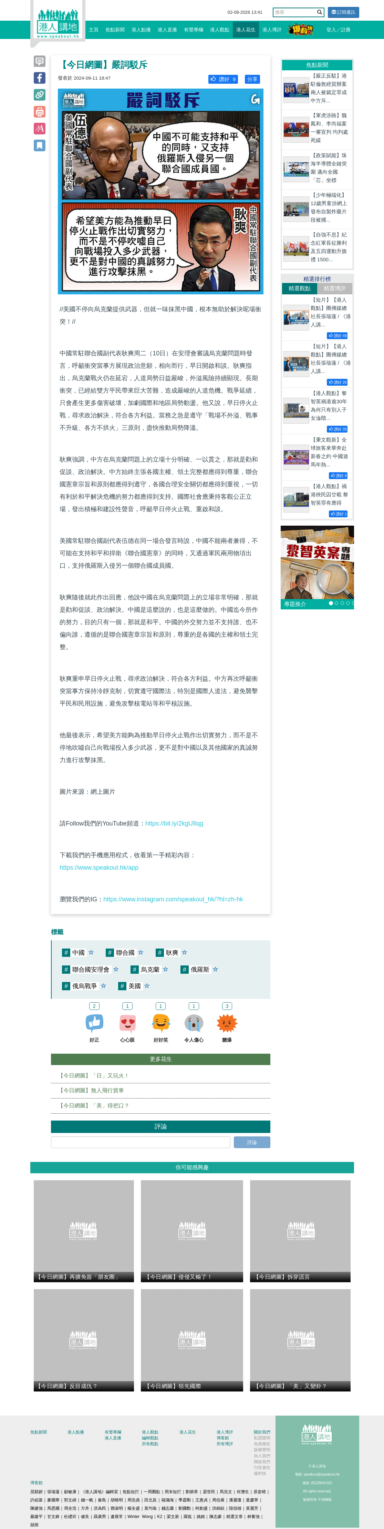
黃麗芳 (252, 1508)
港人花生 (246, 29)
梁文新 (173, 1516)
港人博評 (272, 29)
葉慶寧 (252, 1500)
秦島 (102, 1500)
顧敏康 (70, 1491)
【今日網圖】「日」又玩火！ (93, 1076)
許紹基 (36, 1500)
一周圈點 (152, 1491)
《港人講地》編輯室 (99, 1491)
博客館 (223, 1438)
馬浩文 (226, 1491)
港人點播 (141, 29)
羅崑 (188, 1516)
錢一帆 (87, 1500)
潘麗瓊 (235, 1500)
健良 (85, 1516)
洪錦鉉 (218, 1508)
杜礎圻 (70, 1516)
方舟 (85, 1508)
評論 (252, 1142)
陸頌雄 (235, 1508)
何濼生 (243, 1491)
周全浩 (70, 1508)
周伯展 (218, 1500)
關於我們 (262, 1432)
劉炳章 (192, 1491)
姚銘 (201, 1516)
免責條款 (262, 1443)
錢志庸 (168, 1508)
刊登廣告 (262, 1467)
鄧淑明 (117, 1508)
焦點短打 (131, 1491)
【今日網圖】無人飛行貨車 (91, 1090)
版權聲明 (262, 1449)
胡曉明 (117, 1500)
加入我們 (262, 1456)
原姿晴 (259, 1491)
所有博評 (225, 1443)
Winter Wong (140, 1516)
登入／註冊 (338, 29)
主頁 (93, 29)
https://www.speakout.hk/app (99, 867)
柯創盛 (201, 1508)
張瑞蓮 (53, 1491)
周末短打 (173, 1491)
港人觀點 (219, 29)
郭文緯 (70, 1500)
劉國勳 (184, 1508)
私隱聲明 (262, 1438)
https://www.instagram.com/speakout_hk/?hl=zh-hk (173, 899)
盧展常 (117, 1516)
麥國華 (53, 1500)
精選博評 (335, 288)
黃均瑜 (150, 1508)
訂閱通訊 (343, 12)
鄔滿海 (168, 1500)
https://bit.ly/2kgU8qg (174, 823)
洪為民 (100, 1508)
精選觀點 (300, 288)
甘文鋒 (53, 1516)
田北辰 (150, 1500)
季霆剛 (184, 1500)
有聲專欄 (193, 29)
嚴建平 (36, 1516)
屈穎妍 (36, 1491)
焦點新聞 (115, 29)
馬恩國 (53, 1508)
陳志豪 (215, 1516)
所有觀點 (150, 1443)
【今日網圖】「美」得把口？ (93, 1105)
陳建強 (36, 1508)
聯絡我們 (262, 1461)
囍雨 (34, 1524)
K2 (160, 1516)
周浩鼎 (133, 1500)
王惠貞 (201, 1500)
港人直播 (167, 29)
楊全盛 (133, 1508)
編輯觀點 (150, 1438)
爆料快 (260, 1473)
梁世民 (209, 1491)
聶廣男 (100, 1516)
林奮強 (253, 1516)
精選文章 (234, 1516)
